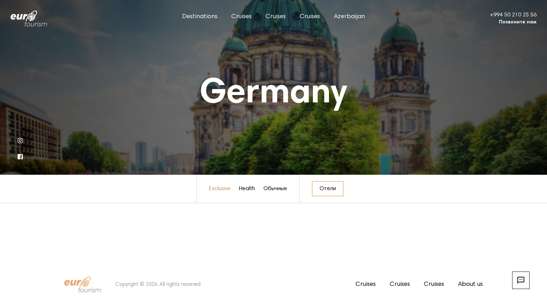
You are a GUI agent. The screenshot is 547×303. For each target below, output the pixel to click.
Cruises (241, 17)
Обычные (275, 189)
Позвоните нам (518, 22)
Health (247, 189)
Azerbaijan (349, 17)
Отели (328, 189)
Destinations (199, 17)
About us (470, 284)
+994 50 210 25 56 (513, 15)
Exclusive (220, 189)
